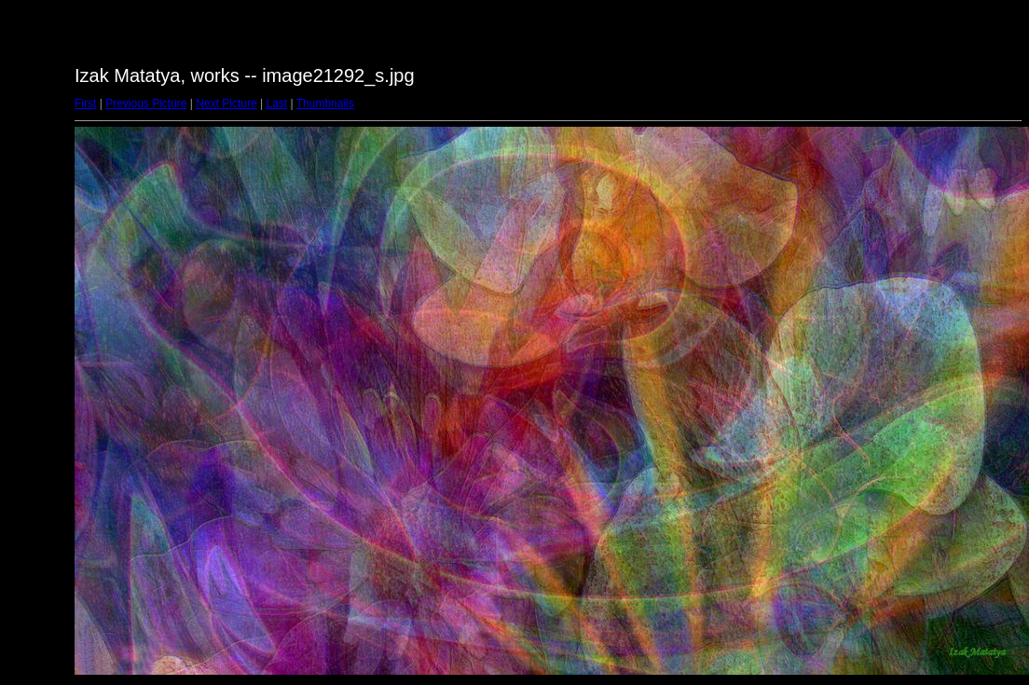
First (85, 103)
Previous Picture (145, 103)
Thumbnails (325, 103)
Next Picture (226, 103)
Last (276, 103)
